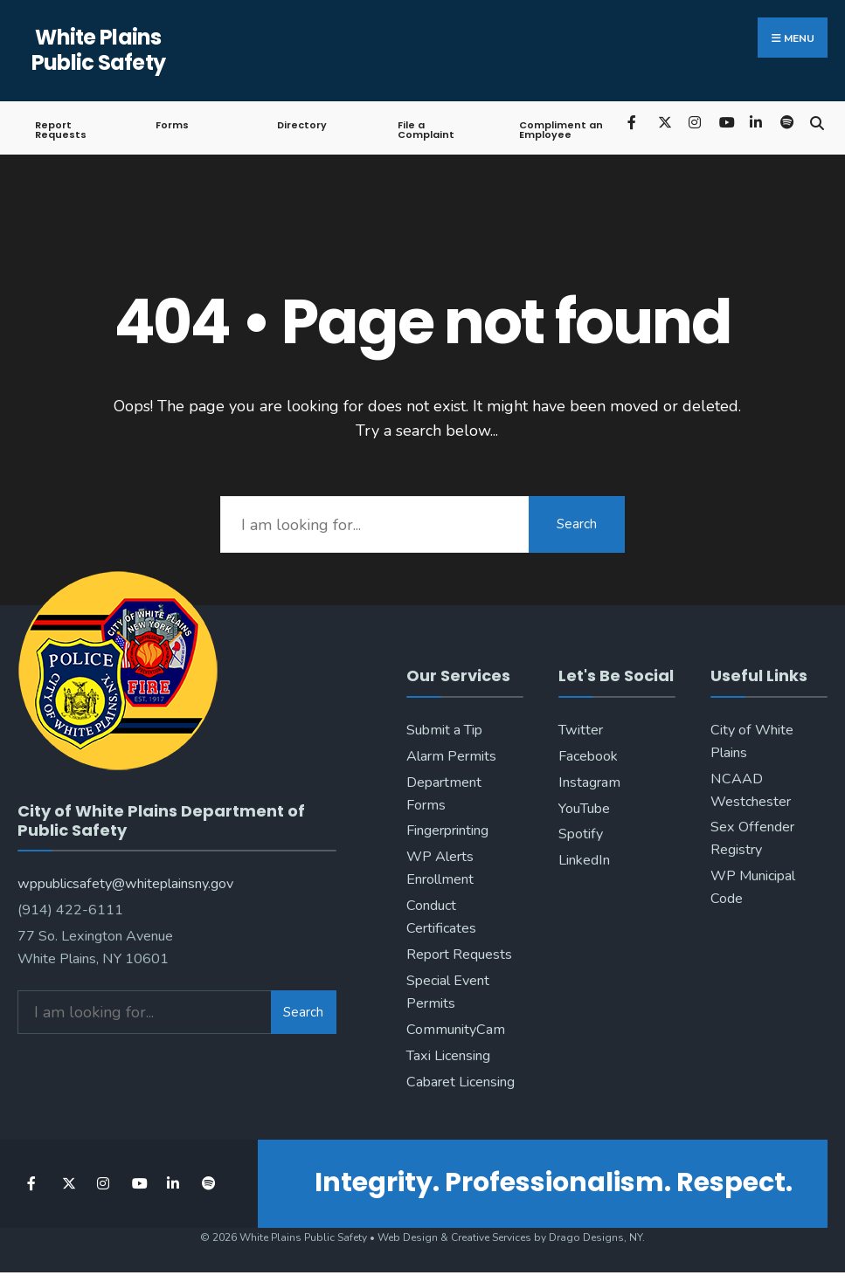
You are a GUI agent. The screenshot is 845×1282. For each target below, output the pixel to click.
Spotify (580, 834)
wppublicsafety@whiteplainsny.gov (125, 883)
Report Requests (61, 129)
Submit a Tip (444, 730)
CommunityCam (455, 1029)
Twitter (580, 730)
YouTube (584, 808)
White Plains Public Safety (98, 50)
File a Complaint (426, 129)
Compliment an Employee (561, 129)
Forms (172, 125)
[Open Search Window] (816, 122)
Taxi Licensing (448, 1055)
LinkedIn (584, 860)
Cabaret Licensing (460, 1082)
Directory (302, 125)
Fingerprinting (447, 830)
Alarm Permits (451, 756)
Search (577, 524)
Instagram (589, 782)
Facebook (588, 756)
